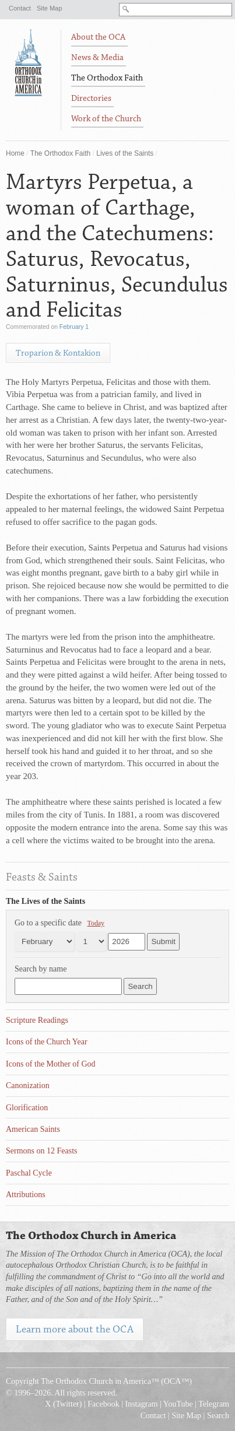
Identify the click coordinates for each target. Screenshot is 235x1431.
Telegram (213, 1404)
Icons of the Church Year (46, 1041)
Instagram (141, 1404)
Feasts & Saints (42, 877)
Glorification (27, 1107)
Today (96, 923)
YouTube (178, 1404)
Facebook (103, 1404)
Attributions (25, 1194)
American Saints (33, 1129)
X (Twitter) (63, 1404)
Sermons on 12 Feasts (42, 1150)
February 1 (74, 327)
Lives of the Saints (124, 153)
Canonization (28, 1085)
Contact (20, 8)
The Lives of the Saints (45, 901)
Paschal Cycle (29, 1173)
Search (218, 1415)
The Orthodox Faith (60, 153)
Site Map (49, 8)
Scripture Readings (37, 1020)
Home (15, 153)
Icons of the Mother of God (51, 1064)
